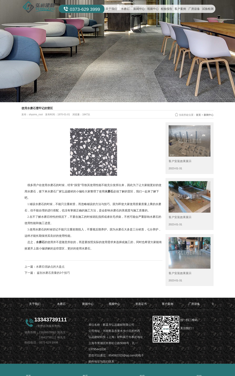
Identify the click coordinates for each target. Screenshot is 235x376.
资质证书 (141, 303)
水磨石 (125, 8)
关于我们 (111, 8)
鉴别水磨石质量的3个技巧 (53, 272)
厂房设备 (194, 8)
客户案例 (180, 8)
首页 (198, 114)
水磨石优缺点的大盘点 (50, 266)
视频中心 (153, 8)
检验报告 (166, 8)
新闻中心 (139, 8)
